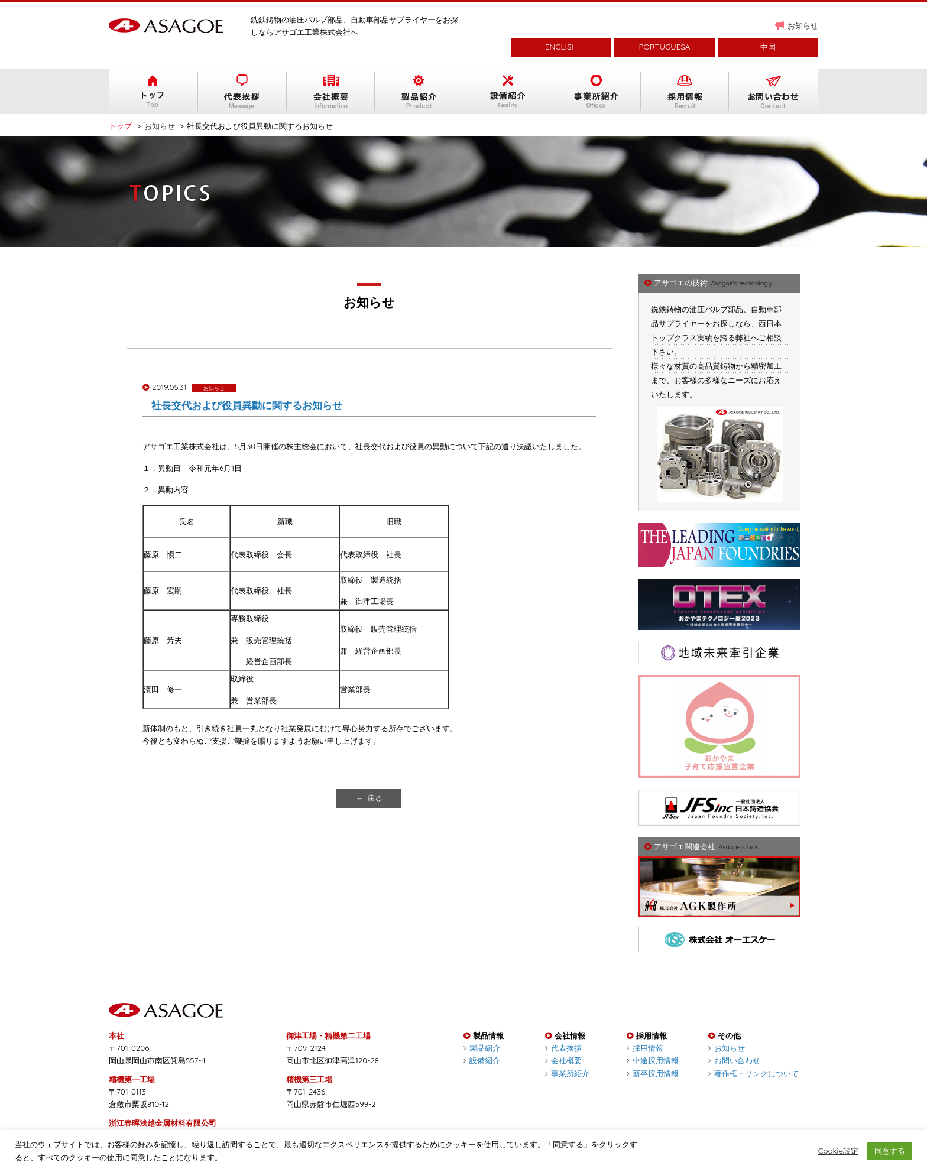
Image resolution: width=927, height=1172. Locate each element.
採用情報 (645, 1048)
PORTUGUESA (665, 46)
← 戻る (369, 798)
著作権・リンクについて (753, 1073)
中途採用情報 (653, 1060)
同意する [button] (889, 1150)
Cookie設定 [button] (838, 1150)
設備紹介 (482, 1060)
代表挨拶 (563, 1048)
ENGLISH (561, 46)
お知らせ (802, 25)
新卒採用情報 (653, 1073)
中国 (768, 46)
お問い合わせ (734, 1060)
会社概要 (563, 1060)
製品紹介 (482, 1048)
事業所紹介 (567, 1073)
